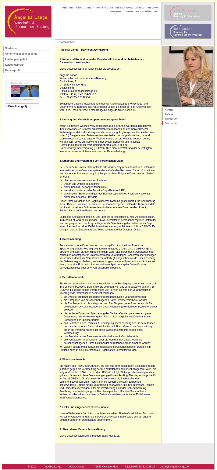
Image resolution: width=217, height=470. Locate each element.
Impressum (171, 118)
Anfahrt (169, 114)
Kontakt (169, 110)
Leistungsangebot (16, 59)
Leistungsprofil (14, 64)
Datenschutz (171, 123)
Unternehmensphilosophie (21, 53)
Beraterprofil (12, 70)
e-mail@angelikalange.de (174, 466)
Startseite (11, 48)
